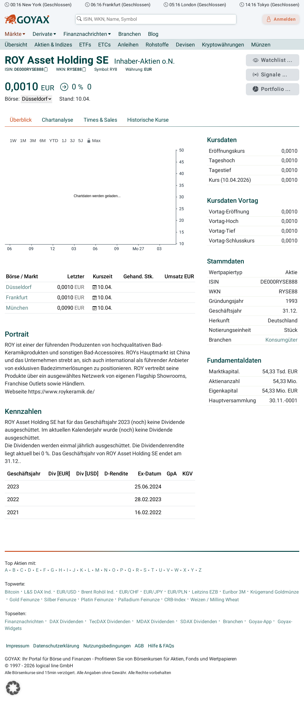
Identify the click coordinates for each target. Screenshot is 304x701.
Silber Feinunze (60, 599)
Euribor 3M (234, 592)
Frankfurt (17, 298)
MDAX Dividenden (155, 621)
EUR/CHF (129, 592)
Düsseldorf (18, 287)
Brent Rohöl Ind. (97, 592)
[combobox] (153, 19)
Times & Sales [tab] (100, 120)
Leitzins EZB (205, 592)
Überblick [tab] (21, 120)
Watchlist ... (276, 59)
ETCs (104, 45)
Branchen (129, 34)
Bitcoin (12, 592)
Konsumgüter (281, 340)
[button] (13, 688)
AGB (139, 646)
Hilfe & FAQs (161, 646)
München (17, 308)
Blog (153, 34)
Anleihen (128, 45)
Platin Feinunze (97, 599)
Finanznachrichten (85, 34)
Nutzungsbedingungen (107, 646)
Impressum (17, 646)
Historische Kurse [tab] (148, 120)
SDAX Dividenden (198, 621)
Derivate (42, 34)
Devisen (185, 45)
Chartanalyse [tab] (57, 120)
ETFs (85, 45)
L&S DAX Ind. (38, 592)
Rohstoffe (157, 45)
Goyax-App (260, 621)
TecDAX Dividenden (109, 621)
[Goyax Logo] (27, 19)
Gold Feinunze (24, 599)
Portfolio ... (275, 84)
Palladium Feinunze (139, 599)
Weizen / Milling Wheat (214, 599)
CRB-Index (175, 599)
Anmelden (279, 19)
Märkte (13, 34)
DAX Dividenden (66, 621)
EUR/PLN (177, 592)
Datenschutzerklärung (56, 646)
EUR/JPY (153, 592)
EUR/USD (67, 592)
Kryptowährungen (223, 45)
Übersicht (16, 45)
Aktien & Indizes (53, 45)
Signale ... (274, 72)
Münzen (260, 45)
